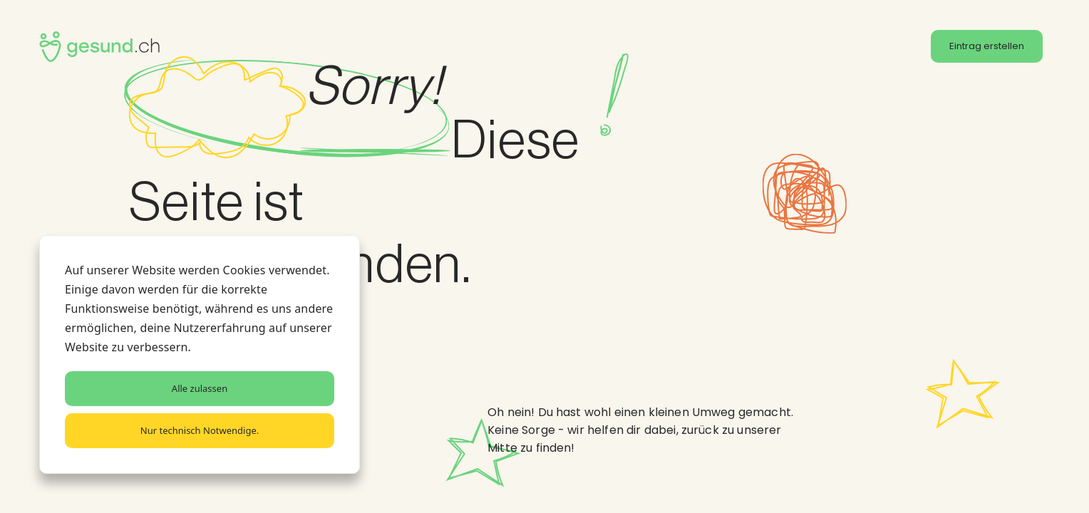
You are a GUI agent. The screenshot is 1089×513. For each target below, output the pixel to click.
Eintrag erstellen (986, 46)
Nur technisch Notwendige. (199, 430)
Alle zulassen (199, 388)
